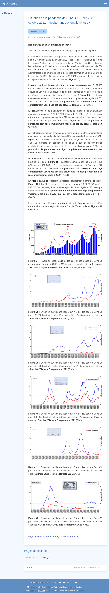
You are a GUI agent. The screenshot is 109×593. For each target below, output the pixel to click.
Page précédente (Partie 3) (41, 536)
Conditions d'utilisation (53, 587)
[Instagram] (52, 582)
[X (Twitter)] (56, 582)
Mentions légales (34, 587)
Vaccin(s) (45, 557)
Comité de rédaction (73, 587)
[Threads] (72, 582)
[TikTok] (68, 582)
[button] (105, 3)
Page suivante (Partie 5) (67, 536)
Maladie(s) (31, 557)
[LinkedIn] (64, 582)
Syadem (41, 590)
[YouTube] (60, 582)
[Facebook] (76, 582)
